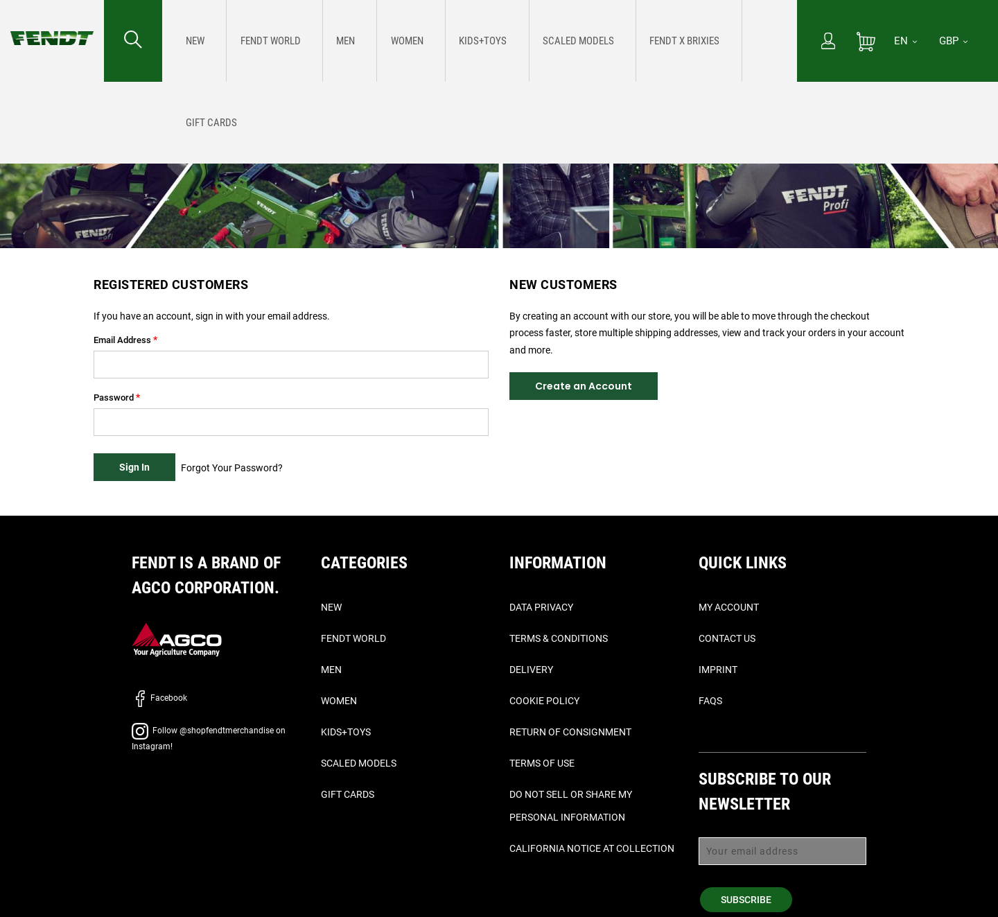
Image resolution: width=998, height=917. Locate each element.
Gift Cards (347, 794)
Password (114, 397)
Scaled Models (358, 763)
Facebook (159, 698)
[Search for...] (133, 40)
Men (331, 669)
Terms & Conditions (558, 638)
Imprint (718, 669)
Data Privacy (541, 607)
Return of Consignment (570, 731)
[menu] (480, 41)
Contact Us (727, 638)
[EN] (905, 41)
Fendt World (353, 638)
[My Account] (828, 42)
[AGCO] (177, 639)
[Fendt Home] (52, 24)
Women (339, 700)
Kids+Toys (346, 731)
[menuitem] (192, 41)
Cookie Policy (544, 700)
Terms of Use (542, 763)
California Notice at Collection (591, 848)
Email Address (122, 340)
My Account (729, 607)
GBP (953, 41)
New (331, 607)
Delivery (531, 669)
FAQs (710, 700)
